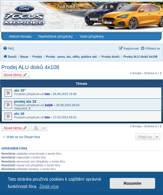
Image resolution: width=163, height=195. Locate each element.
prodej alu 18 (25, 101)
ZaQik (49, 105)
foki (47, 94)
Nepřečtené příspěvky (55, 36)
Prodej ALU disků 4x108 (30, 67)
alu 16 (19, 114)
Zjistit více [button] (49, 186)
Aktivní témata (20, 36)
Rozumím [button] (132, 183)
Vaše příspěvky (92, 36)
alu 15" (20, 90)
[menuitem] (8, 48)
